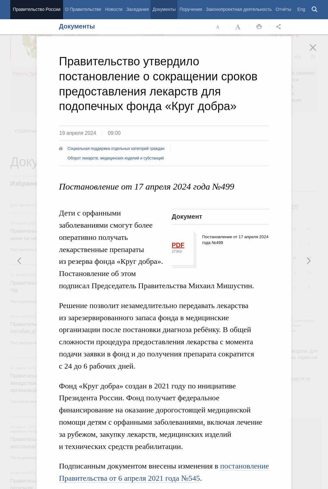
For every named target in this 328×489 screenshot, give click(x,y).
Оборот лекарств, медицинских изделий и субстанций (116, 158)
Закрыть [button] (317, 52)
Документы (164, 9)
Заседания (137, 9)
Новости (113, 9)
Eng (301, 9)
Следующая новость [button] (19, 260)
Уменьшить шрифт (218, 27)
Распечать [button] (259, 27)
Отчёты (283, 9)
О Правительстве (83, 9)
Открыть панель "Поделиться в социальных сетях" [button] (279, 27)
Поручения (190, 9)
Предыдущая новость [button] (308, 260)
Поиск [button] (315, 9)
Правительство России (36, 9)
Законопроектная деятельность (239, 9)
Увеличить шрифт (238, 27)
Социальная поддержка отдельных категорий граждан (116, 148)
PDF (178, 245)
